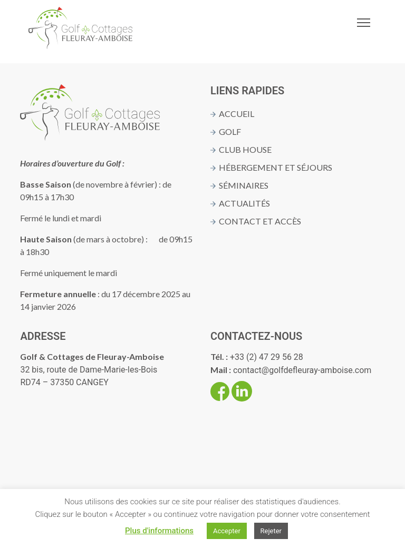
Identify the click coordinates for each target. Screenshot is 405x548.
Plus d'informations (159, 530)
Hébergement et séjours (275, 167)
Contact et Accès (260, 221)
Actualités (244, 203)
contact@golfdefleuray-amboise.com (302, 370)
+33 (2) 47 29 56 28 (266, 357)
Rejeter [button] (271, 531)
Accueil (236, 114)
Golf (230, 131)
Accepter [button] (226, 531)
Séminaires (243, 185)
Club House (245, 149)
